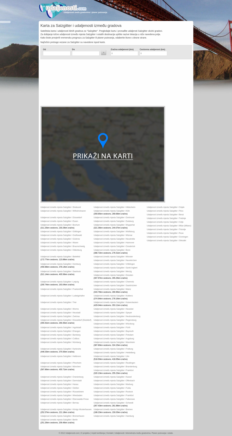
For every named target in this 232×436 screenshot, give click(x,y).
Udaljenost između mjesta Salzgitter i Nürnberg (60, 342)
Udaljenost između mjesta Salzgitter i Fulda (112, 388)
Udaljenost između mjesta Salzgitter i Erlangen (60, 331)
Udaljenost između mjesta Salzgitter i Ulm (111, 356)
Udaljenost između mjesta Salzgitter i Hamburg (114, 416)
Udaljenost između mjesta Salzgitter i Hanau (59, 384)
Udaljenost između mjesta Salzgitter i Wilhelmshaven (63, 211)
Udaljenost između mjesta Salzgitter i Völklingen (114, 264)
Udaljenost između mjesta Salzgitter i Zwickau (60, 316)
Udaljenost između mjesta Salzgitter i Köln (112, 211)
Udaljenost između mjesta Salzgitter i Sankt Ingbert (115, 268)
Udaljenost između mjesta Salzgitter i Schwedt (113, 403)
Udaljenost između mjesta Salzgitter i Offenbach (114, 380)
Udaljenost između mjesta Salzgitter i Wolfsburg (114, 231)
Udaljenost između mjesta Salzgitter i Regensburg (115, 320)
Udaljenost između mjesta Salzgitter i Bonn (112, 250)
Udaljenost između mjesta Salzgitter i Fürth (112, 327)
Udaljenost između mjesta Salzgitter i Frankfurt (114, 370)
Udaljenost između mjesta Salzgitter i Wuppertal (114, 225)
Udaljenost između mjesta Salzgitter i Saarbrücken (115, 285)
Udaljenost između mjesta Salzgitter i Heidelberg (114, 352)
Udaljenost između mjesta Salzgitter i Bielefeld (60, 257)
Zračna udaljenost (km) (122, 49)
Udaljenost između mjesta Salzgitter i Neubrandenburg (117, 316)
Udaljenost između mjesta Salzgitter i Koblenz (113, 296)
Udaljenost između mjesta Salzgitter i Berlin (59, 420)
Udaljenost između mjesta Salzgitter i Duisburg (114, 221)
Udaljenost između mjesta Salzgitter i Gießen (59, 388)
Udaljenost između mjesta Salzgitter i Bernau (59, 403)
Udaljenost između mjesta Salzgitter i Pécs (165, 211)
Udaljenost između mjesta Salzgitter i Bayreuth (114, 331)
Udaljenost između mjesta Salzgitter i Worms (59, 309)
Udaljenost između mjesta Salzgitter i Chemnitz (114, 282)
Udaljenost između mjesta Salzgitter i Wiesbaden (61, 395)
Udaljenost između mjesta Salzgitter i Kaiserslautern (116, 302)
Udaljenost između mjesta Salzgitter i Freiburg (113, 349)
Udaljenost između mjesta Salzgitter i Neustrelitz (114, 239)
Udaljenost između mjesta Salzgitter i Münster (113, 257)
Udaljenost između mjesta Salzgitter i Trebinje (166, 218)
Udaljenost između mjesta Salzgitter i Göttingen (60, 231)
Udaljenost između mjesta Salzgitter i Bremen (113, 409)
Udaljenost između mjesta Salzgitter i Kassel (113, 377)
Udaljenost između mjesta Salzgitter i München (60, 366)
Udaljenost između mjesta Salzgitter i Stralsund (60, 207)
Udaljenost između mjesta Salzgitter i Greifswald (61, 235)
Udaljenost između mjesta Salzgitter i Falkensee (114, 399)
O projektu (85, 433)
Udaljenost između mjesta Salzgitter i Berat (165, 214)
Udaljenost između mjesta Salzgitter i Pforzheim (60, 363)
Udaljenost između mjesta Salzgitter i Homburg (60, 264)
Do (73, 49)
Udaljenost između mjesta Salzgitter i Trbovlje (166, 229)
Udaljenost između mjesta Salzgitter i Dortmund (114, 217)
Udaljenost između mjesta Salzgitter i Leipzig (59, 282)
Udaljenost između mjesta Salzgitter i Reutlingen (114, 363)
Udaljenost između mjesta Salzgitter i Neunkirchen (115, 260)
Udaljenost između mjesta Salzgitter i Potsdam (113, 335)
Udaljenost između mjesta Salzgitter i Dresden (113, 275)
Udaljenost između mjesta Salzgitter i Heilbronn (60, 356)
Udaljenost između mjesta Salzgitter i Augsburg (114, 338)
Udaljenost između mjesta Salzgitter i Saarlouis (60, 271)
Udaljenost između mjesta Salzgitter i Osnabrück (114, 246)
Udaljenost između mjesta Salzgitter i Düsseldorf (61, 217)
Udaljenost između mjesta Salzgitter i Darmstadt (61, 380)
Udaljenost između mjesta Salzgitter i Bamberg (60, 335)
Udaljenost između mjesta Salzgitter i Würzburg (114, 324)
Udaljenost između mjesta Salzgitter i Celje (165, 222)
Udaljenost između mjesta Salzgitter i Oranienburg (61, 377)
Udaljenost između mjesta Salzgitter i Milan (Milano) (169, 226)
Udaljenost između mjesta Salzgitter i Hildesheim (114, 207)
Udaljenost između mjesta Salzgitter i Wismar (113, 235)
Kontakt (109, 433)
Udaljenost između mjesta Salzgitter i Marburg (113, 384)
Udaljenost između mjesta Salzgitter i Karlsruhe (60, 349)
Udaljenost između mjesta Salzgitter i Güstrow (60, 239)
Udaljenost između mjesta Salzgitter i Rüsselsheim (62, 392)
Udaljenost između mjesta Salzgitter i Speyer (113, 313)
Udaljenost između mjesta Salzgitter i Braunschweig (62, 246)
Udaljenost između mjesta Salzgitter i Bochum (60, 225)
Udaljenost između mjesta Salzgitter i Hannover (114, 243)
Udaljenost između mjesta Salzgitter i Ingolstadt (60, 327)
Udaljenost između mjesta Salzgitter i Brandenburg (115, 366)
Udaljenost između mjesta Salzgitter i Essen (59, 221)
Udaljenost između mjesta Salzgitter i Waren (59, 243)
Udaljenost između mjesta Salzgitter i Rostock (113, 392)
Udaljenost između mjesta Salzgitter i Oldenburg (61, 250)
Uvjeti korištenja (98, 433)
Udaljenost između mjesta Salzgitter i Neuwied (113, 309)
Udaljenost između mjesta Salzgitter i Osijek (165, 207)
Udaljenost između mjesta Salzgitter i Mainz (112, 289)
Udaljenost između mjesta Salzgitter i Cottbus (59, 338)
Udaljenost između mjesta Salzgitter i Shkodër (166, 240)
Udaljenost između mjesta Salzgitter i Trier (58, 302)
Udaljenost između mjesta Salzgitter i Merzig (113, 271)
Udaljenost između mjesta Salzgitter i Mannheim (114, 342)
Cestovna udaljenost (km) (152, 49)
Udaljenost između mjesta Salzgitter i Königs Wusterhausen (66, 409)
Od (44, 49)
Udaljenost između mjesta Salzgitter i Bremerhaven (62, 416)
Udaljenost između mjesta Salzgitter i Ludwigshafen (62, 296)
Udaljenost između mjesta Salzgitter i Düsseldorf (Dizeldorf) (65, 320)
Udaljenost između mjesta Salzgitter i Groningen (167, 237)
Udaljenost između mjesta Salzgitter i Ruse (165, 233)
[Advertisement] (96, 83)
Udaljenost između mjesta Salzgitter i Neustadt (60, 313)
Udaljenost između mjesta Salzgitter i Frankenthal (61, 289)
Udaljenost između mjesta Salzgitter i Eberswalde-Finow (64, 399)
